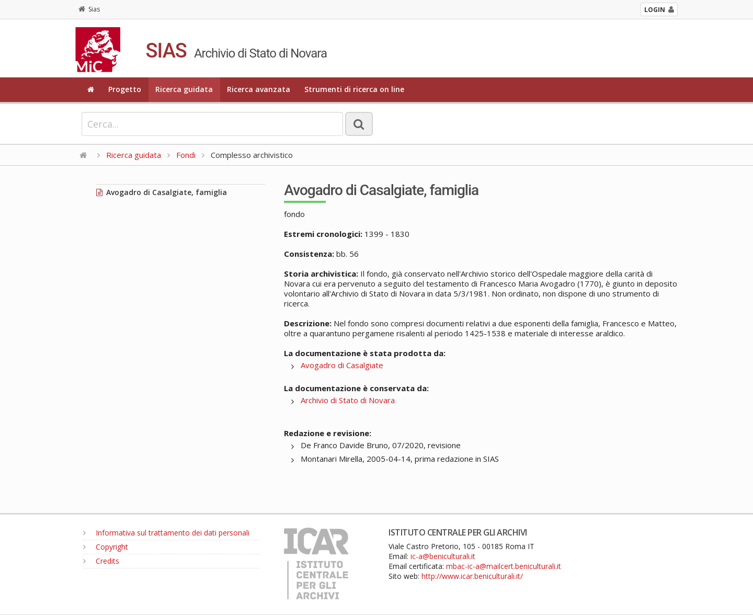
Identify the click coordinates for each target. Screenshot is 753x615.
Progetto (124, 89)
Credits (101, 561)
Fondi (186, 155)
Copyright (105, 547)
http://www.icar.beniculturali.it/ (472, 576)
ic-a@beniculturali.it (442, 556)
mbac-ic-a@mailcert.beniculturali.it (503, 566)
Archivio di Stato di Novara (348, 400)
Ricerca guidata (184, 89)
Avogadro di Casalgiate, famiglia (161, 192)
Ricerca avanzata (258, 89)
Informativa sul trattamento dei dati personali (166, 533)
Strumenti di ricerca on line (354, 89)
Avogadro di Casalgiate (342, 365)
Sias (89, 9)
